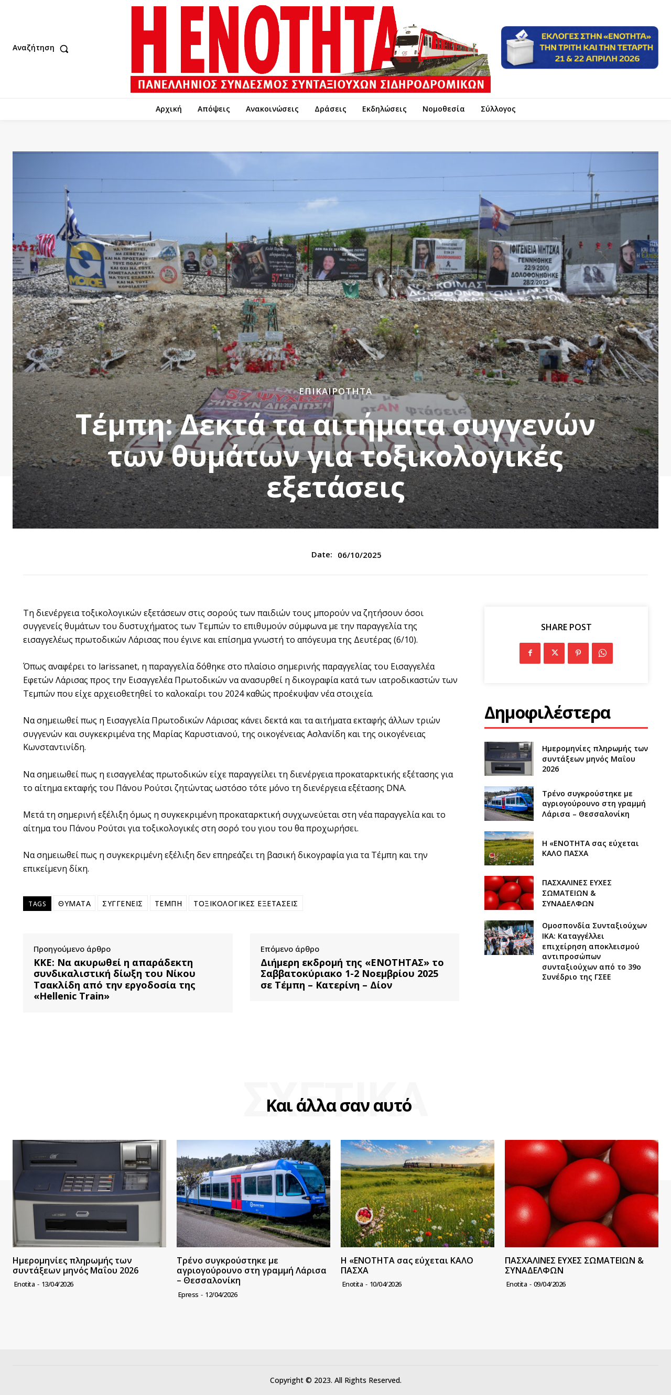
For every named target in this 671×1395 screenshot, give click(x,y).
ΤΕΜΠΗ (168, 903)
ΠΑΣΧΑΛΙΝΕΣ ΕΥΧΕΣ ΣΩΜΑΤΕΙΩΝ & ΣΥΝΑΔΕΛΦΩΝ (577, 892)
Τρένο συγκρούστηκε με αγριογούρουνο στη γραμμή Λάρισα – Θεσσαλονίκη (594, 803)
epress (188, 1294)
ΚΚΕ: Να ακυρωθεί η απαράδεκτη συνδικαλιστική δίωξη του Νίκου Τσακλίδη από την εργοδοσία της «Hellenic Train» (115, 979)
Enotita (24, 1284)
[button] (43, 49)
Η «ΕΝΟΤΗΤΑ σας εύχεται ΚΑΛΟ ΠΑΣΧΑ (407, 1265)
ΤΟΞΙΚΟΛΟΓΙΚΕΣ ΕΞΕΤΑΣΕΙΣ (245, 903)
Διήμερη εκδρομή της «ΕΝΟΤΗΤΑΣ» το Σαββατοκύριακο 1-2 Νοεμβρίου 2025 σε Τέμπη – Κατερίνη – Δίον (352, 974)
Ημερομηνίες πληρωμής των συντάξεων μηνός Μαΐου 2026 (595, 758)
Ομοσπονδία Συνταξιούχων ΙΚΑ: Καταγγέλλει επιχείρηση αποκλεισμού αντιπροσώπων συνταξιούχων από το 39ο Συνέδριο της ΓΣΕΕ (594, 951)
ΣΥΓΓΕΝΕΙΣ (122, 903)
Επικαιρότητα (335, 391)
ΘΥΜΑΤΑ (74, 903)
